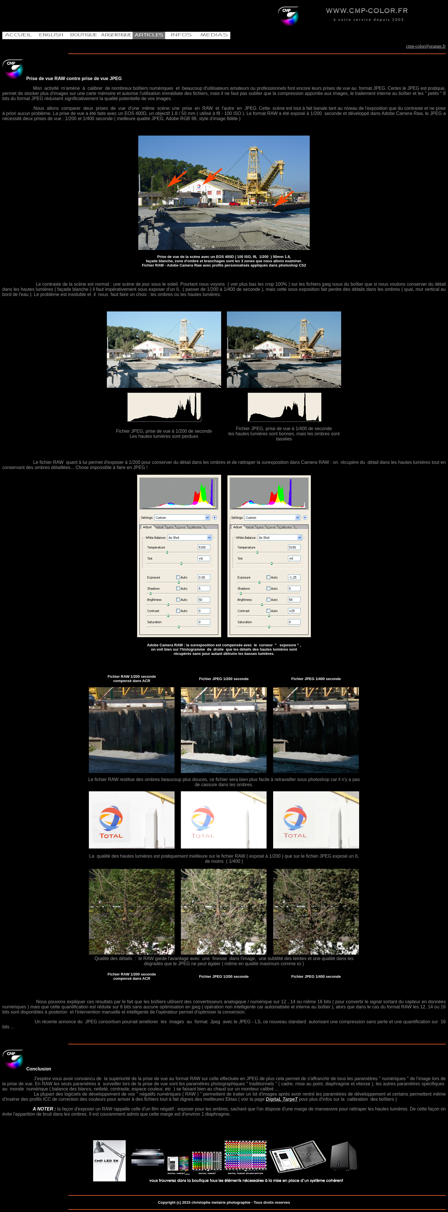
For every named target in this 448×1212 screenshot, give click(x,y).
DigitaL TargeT (282, 1099)
